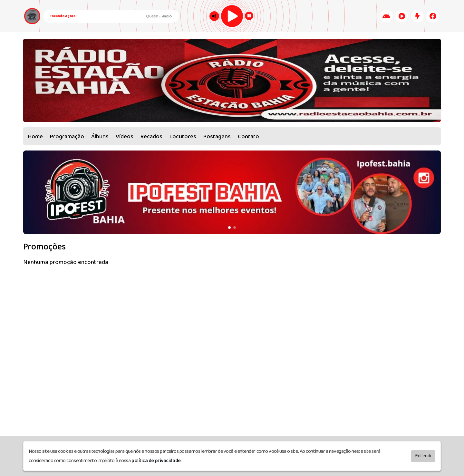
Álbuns (100, 136)
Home (35, 136)
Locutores (182, 136)
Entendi (423, 456)
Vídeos (124, 136)
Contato (248, 136)
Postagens (217, 136)
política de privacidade (156, 461)
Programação (67, 136)
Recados (151, 136)
